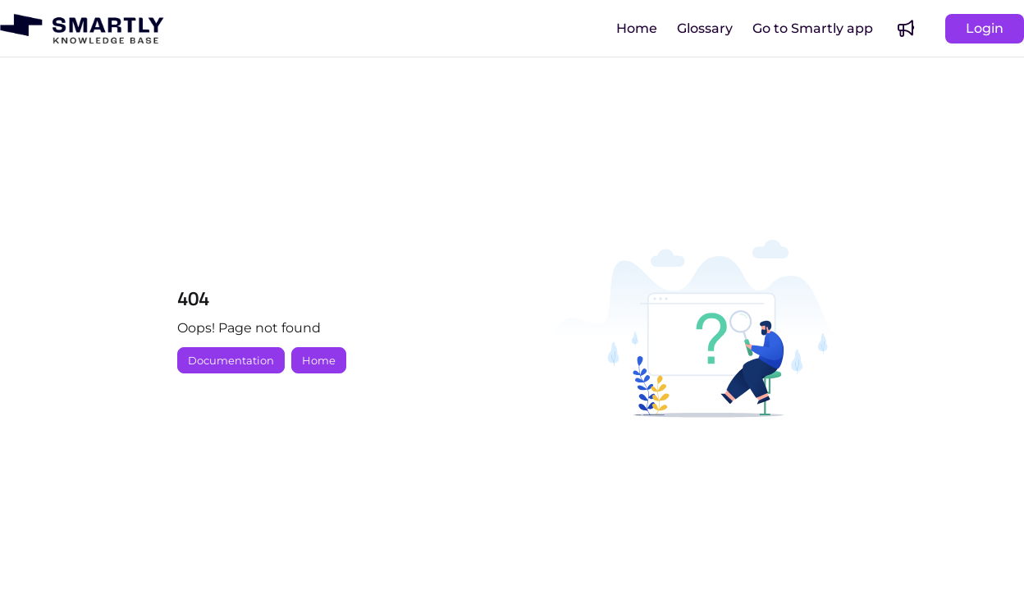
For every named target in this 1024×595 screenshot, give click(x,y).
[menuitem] (636, 28)
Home (319, 360)
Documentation (231, 360)
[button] (82, 28)
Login (984, 28)
